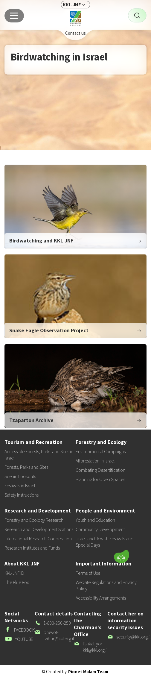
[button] (84, 555)
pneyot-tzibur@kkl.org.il (54, 635)
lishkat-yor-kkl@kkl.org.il (90, 647)
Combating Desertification (100, 470)
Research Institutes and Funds (32, 548)
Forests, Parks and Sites (26, 467)
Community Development (100, 529)
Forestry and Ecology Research (33, 520)
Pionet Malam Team (88, 671)
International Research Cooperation (38, 539)
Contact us (75, 33)
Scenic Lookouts (20, 476)
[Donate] (121, 556)
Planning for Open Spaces (100, 479)
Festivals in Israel (19, 486)
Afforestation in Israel (95, 461)
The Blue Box (16, 582)
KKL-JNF (72, 4)
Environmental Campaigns (101, 451)
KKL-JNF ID (14, 573)
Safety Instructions (21, 495)
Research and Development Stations (38, 529)
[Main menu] (14, 15)
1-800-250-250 (53, 623)
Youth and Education (95, 520)
